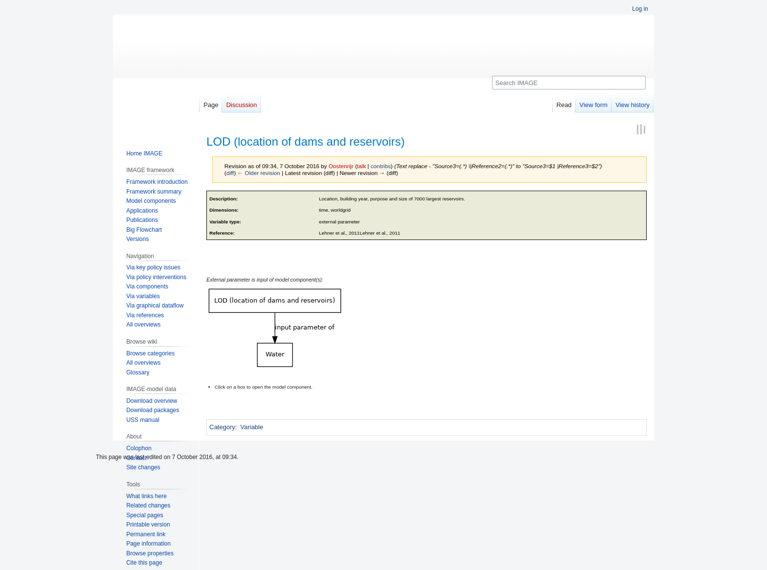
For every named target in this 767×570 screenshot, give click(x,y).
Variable (251, 427)
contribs (381, 166)
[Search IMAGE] (569, 82)
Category (222, 427)
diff (230, 173)
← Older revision (258, 173)
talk (361, 166)
